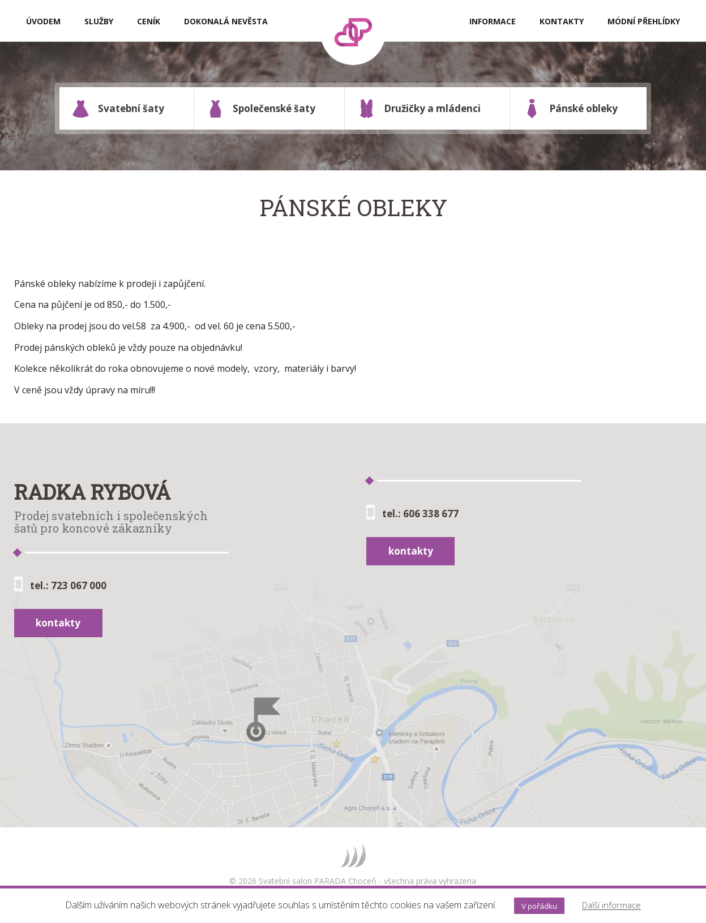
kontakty (58, 622)
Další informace (611, 905)
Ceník (148, 21)
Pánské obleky (570, 108)
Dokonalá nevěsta (226, 21)
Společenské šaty (260, 108)
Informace (492, 21)
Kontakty (562, 21)
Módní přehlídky (643, 21)
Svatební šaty (117, 108)
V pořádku (539, 906)
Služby (98, 21)
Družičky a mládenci (419, 108)
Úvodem (43, 21)
